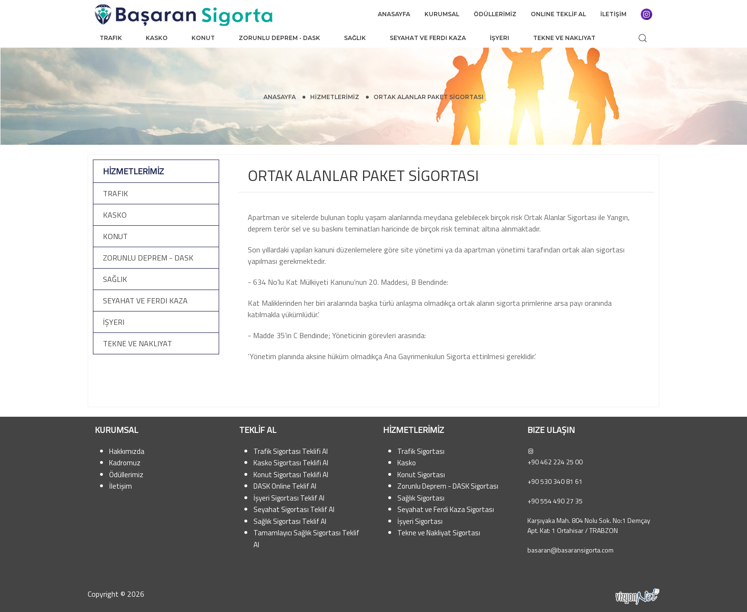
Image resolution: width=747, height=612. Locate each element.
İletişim (120, 486)
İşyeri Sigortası (420, 521)
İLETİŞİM (613, 14)
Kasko (157, 37)
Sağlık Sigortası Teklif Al (289, 521)
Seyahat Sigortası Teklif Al (293, 509)
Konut (203, 37)
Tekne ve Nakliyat (564, 37)
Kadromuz (125, 462)
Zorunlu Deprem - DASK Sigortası (447, 486)
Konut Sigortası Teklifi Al (290, 474)
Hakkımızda (126, 451)
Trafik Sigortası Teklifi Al (290, 451)
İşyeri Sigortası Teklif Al (288, 497)
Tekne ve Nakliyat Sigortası (438, 532)
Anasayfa (279, 96)
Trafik (111, 37)
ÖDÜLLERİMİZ (495, 14)
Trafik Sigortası (420, 451)
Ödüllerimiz (126, 474)
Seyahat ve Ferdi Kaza (428, 37)
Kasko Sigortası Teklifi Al (290, 462)
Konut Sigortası (421, 474)
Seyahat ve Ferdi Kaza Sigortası (445, 509)
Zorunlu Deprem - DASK (279, 37)
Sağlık (355, 37)
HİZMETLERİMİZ (334, 96)
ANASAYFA (394, 14)
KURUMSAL (441, 14)
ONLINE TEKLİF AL (558, 14)
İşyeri (499, 37)
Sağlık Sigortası (420, 497)
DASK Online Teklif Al (284, 486)
